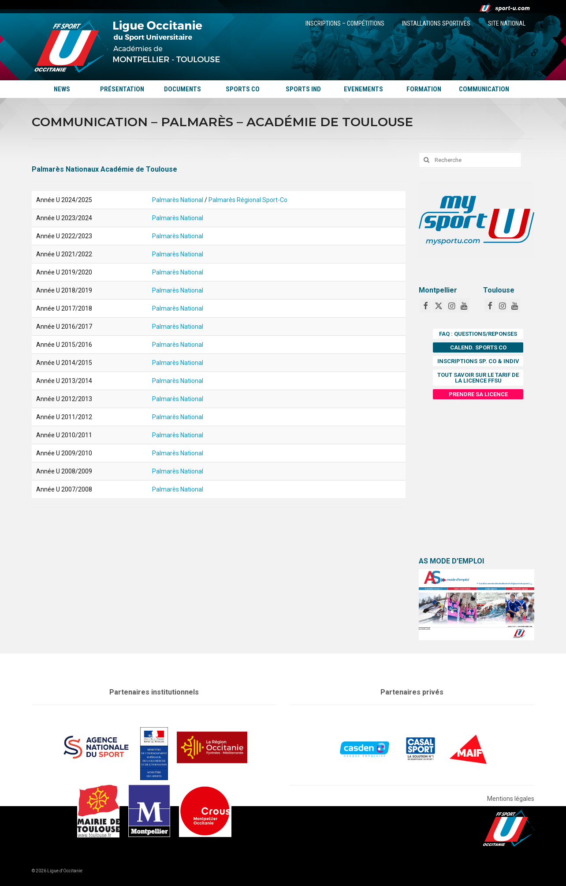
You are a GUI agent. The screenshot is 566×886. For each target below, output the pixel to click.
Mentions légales (510, 798)
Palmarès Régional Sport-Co (248, 199)
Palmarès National (177, 199)
